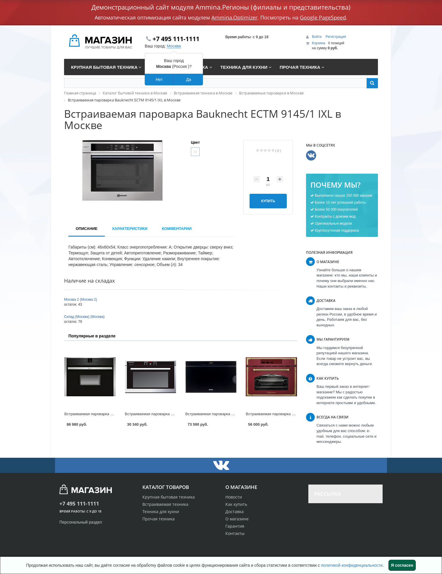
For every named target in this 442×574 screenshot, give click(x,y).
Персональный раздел (80, 522)
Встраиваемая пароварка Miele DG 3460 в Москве (229, 414)
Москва (174, 46)
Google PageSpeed (323, 17)
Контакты (235, 533)
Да (188, 79)
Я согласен (402, 565)
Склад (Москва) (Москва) (84, 317)
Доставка (234, 511)
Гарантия (234, 526)
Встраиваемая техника (165, 504)
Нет (159, 79)
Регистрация (336, 37)
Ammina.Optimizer (234, 17)
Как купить (236, 504)
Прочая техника (158, 519)
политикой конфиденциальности (352, 565)
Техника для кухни (160, 511)
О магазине (237, 519)
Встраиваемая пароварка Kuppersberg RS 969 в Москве (295, 414)
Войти (317, 37)
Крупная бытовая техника (168, 497)
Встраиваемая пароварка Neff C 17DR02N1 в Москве (111, 414)
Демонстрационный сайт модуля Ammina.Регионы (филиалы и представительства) (221, 7)
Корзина (318, 43)
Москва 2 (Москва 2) (80, 299)
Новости (233, 497)
